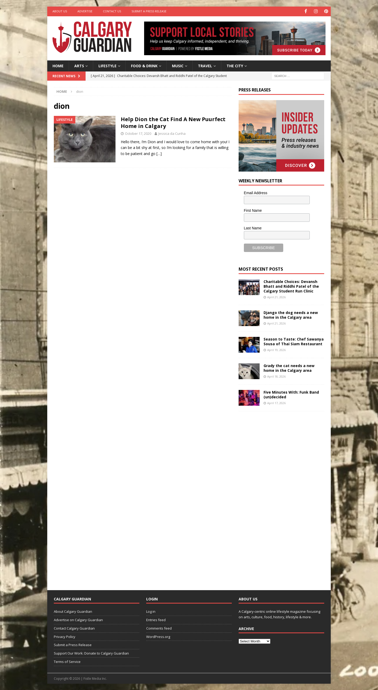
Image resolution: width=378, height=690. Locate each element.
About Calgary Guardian (73, 611)
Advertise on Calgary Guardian (78, 619)
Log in (150, 611)
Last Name (253, 227)
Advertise (84, 11)
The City (235, 65)
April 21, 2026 (276, 297)
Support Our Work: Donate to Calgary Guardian (91, 653)
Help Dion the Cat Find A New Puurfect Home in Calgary (173, 122)
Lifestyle (107, 65)
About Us (59, 11)
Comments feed (159, 627)
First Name (253, 210)
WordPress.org (158, 636)
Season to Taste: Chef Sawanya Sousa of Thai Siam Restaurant (294, 341)
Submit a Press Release (149, 11)
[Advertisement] (278, 496)
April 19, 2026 (276, 350)
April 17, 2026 (276, 403)
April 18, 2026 (276, 376)
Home (58, 65)
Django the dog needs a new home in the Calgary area (291, 314)
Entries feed (156, 619)
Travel (205, 65)
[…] (159, 153)
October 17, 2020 (138, 133)
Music (177, 65)
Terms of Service (67, 661)
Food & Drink (144, 65)
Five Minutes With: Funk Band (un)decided (291, 394)
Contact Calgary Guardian (74, 627)
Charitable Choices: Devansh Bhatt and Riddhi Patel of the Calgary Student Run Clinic (291, 286)
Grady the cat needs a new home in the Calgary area (289, 367)
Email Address (255, 192)
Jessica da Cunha (172, 133)
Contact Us (112, 11)
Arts (79, 65)
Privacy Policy (64, 636)
